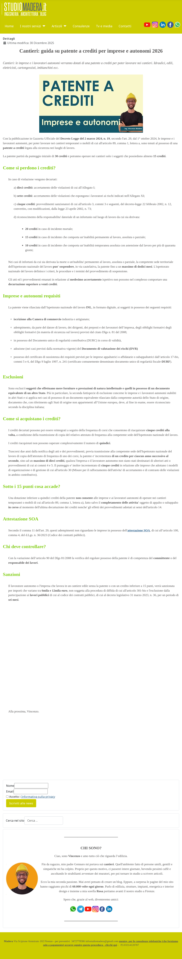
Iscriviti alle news (21, 803)
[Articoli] (64, 26)
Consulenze (81, 26)
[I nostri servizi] (43, 26)
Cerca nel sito (15, 821)
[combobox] (43, 820)
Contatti (125, 26)
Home (9, 26)
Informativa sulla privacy (38, 797)
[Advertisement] (91, 749)
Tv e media (104, 26)
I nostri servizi (30, 26)
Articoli (57, 26)
